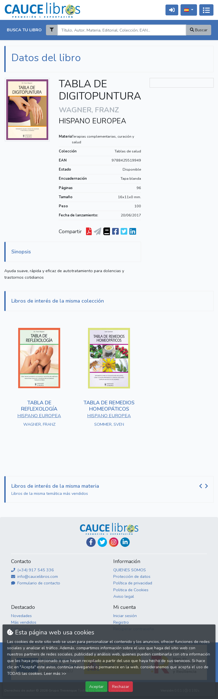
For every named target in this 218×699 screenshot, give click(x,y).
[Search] (122, 30)
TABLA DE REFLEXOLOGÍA (39, 405)
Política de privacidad (132, 583)
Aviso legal (123, 596)
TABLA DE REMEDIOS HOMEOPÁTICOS (109, 405)
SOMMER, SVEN (109, 424)
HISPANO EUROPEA (92, 121)
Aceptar (96, 686)
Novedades (21, 616)
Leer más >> (55, 673)
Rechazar (120, 686)
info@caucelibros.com (34, 576)
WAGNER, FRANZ (39, 424)
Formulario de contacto (35, 583)
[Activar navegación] (206, 10)
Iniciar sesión (125, 616)
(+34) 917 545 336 (32, 570)
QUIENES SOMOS (129, 570)
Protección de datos (131, 576)
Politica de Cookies (130, 590)
